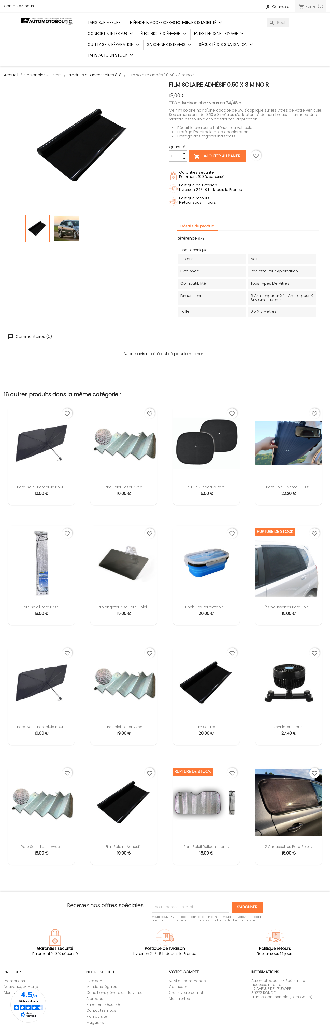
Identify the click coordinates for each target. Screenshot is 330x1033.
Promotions (14, 980)
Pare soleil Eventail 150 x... (288, 487)
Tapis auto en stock (110, 55)
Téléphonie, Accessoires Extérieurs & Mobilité (175, 22)
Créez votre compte (187, 992)
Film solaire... (206, 726)
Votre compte (184, 972)
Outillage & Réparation (113, 44)
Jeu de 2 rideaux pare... (206, 487)
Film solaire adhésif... (123, 846)
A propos (94, 998)
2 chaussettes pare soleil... (289, 607)
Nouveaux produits (21, 986)
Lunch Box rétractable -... (206, 607)
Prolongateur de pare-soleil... (124, 607)
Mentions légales (101, 986)
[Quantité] (175, 156)
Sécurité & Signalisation (226, 44)
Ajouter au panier (217, 156)
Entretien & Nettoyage (219, 33)
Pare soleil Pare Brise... (41, 607)
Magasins (95, 1022)
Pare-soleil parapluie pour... (41, 487)
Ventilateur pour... (288, 726)
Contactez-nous (19, 5)
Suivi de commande (187, 980)
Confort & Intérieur (110, 33)
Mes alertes (179, 998)
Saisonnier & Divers (169, 44)
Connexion (178, 986)
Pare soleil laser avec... (124, 487)
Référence (187, 238)
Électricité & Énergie (163, 33)
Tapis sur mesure (104, 22)
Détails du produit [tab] (197, 226)
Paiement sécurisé (103, 1004)
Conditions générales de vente (114, 992)
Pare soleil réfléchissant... (206, 846)
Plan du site (96, 1016)
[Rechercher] (278, 22)
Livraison (94, 980)
